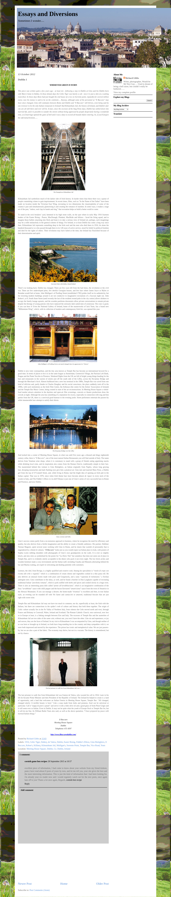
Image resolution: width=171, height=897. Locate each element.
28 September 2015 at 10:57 (60, 761)
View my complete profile (124, 92)
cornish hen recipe (74, 780)
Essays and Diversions (48, 13)
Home (63, 883)
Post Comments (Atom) (40, 890)
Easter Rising (69, 742)
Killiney (37, 745)
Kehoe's (29, 745)
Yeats (103, 745)
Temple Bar (85, 745)
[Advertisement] (63, 862)
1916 (27, 742)
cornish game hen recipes (36, 761)
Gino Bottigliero (97, 742)
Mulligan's (61, 745)
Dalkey (44, 742)
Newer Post (25, 883)
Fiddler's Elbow (82, 742)
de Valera (52, 742)
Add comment (27, 790)
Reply (27, 784)
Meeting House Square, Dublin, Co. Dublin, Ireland (48, 749)
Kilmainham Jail (48, 745)
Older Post (102, 883)
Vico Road (95, 745)
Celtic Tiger (35, 742)
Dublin (60, 742)
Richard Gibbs (132, 78)
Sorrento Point (73, 745)
